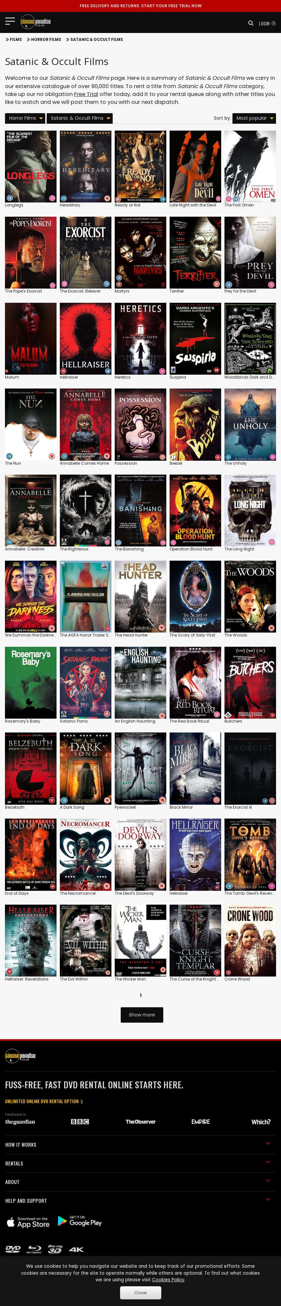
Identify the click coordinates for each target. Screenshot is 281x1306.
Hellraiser (69, 377)
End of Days (17, 893)
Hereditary (70, 205)
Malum (12, 377)
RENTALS (137, 1163)
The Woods (235, 635)
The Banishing (129, 549)
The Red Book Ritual (189, 721)
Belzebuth (14, 807)
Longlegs (14, 205)
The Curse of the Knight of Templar (204, 979)
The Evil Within (74, 979)
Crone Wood (237, 979)
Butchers (233, 721)
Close (140, 1292)
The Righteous (74, 549)
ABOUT (137, 1181)
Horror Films (46, 39)
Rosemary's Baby (22, 721)
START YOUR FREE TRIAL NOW (141, 6)
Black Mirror (181, 807)
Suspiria (178, 377)
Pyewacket (125, 807)
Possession (126, 463)
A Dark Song (72, 807)
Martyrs (122, 291)
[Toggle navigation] (12, 21)
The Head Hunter (131, 635)
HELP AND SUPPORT (137, 1200)
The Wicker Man (130, 979)
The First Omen (239, 205)
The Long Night (239, 549)
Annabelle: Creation (25, 549)
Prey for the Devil (240, 291)
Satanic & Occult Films (96, 39)
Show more (142, 1014)
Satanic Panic (74, 721)
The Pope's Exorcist (23, 291)
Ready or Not (127, 205)
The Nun (13, 463)
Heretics (123, 377)
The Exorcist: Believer (80, 291)
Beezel (176, 463)
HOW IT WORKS (137, 1144)
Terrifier (177, 291)
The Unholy (235, 463)
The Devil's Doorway (134, 893)
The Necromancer (78, 893)
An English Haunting (135, 721)
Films (16, 39)
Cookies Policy (168, 1280)
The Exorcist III (238, 807)
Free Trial (86, 94)
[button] (249, 23)
